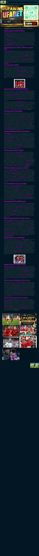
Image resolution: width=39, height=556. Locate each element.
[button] (22, 2)
